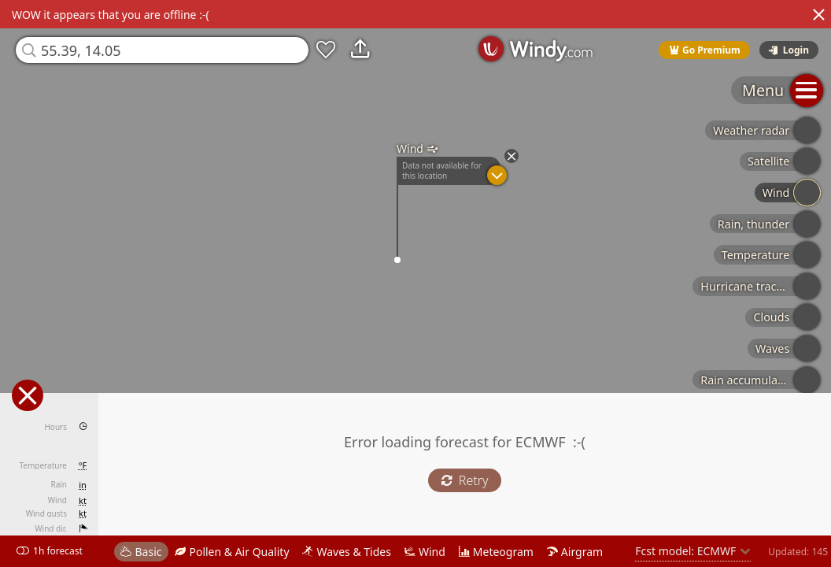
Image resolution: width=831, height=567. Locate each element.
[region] (415, 283)
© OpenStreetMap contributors (765, 561)
